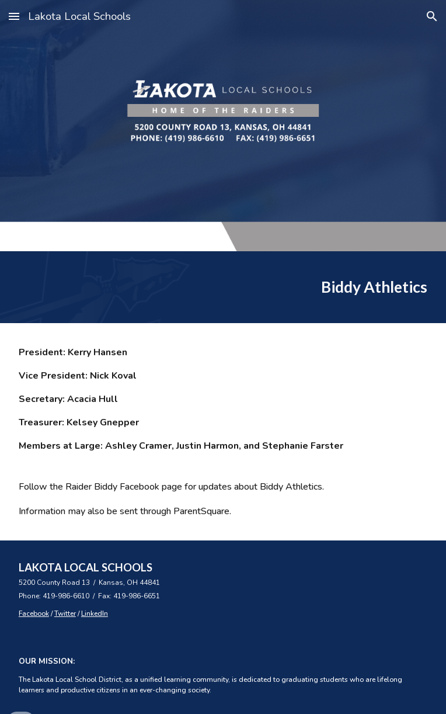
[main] (223, 287)
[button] (14, 16)
